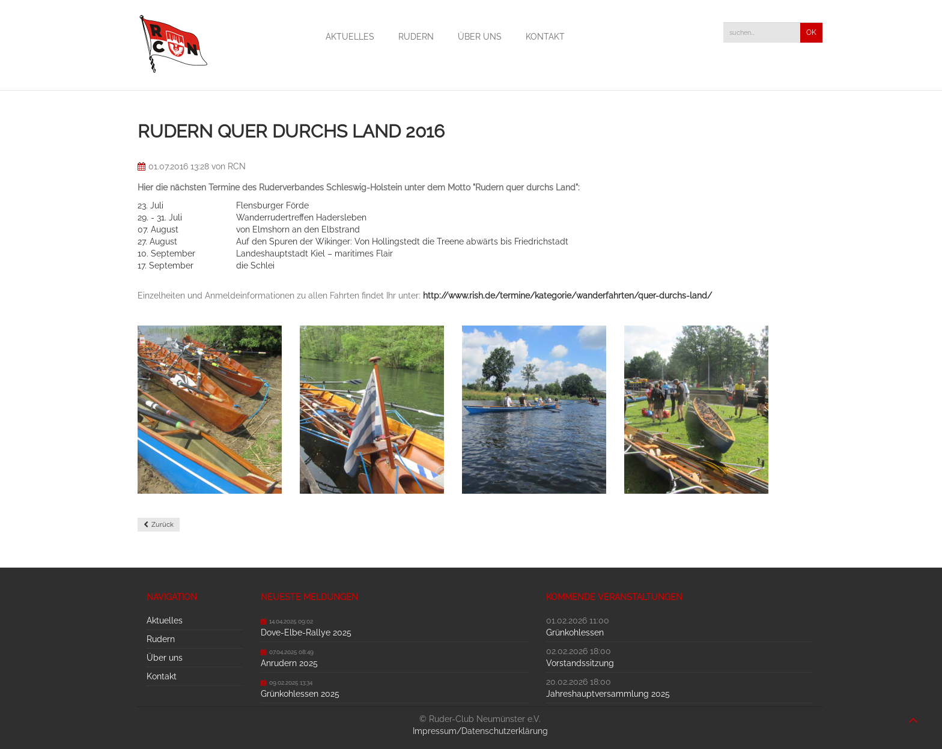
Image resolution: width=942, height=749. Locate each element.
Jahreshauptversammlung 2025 (608, 694)
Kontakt (545, 36)
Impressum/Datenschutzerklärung (480, 731)
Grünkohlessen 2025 (300, 694)
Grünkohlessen (575, 632)
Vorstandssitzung (580, 663)
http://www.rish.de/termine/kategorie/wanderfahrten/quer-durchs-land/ (567, 295)
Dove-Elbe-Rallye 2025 (306, 632)
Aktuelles (350, 36)
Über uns (480, 36)
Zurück (162, 525)
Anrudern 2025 (289, 663)
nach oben (913, 714)
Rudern (416, 36)
